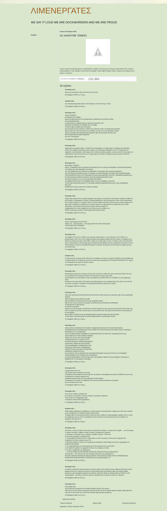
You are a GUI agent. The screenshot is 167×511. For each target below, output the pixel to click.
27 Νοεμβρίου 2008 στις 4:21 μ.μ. (75, 402)
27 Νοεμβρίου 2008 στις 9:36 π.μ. (75, 249)
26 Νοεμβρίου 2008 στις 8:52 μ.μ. (75, 139)
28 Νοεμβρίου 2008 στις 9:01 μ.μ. (75, 478)
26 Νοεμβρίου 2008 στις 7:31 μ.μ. (75, 95)
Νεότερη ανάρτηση (66, 503)
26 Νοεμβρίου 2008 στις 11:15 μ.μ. (75, 228)
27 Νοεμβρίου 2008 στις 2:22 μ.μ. (75, 362)
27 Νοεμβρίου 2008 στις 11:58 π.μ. (75, 265)
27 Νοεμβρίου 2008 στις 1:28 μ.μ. (75, 319)
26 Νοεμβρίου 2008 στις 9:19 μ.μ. (75, 157)
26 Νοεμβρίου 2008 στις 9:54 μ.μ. (75, 189)
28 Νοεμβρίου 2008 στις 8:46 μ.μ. (75, 460)
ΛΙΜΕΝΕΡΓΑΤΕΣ (61, 10)
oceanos (68, 101)
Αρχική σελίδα (97, 503)
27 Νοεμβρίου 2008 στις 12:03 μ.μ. (75, 286)
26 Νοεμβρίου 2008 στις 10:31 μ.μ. (75, 213)
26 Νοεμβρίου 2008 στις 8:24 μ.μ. (75, 106)
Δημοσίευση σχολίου (69, 499)
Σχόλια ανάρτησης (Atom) (76, 506)
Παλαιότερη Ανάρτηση (129, 503)
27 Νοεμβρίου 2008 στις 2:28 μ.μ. (75, 385)
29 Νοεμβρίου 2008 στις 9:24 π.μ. (75, 495)
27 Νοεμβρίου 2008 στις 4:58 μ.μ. (75, 421)
